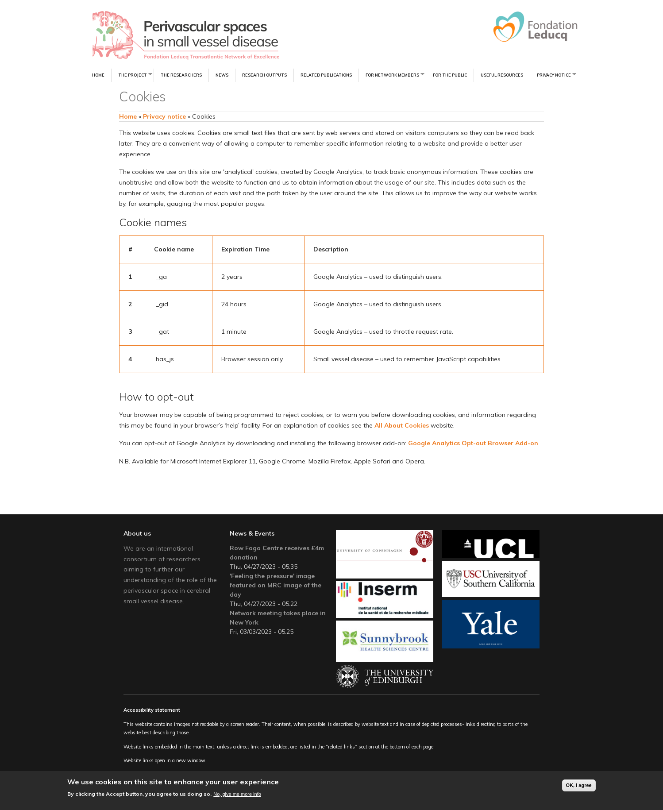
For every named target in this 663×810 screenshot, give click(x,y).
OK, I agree (579, 786)
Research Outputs (264, 75)
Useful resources (502, 75)
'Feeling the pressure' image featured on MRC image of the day (275, 585)
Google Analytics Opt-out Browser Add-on (473, 443)
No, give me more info (237, 794)
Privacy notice (553, 74)
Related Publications (326, 75)
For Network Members (391, 74)
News (222, 75)
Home (98, 75)
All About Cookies (401, 425)
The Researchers (181, 75)
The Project (131, 74)
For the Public (450, 75)
